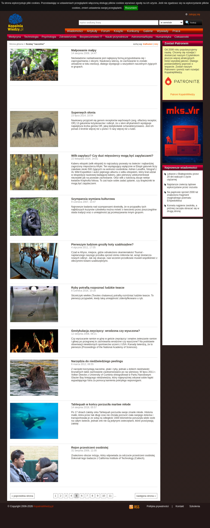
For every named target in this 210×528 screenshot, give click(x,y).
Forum (105, 31)
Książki (118, 31)
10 (103, 495)
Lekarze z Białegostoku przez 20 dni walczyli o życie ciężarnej (183, 176)
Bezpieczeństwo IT (91, 36)
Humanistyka (163, 36)
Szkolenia (194, 506)
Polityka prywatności (158, 506)
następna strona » (146, 496)
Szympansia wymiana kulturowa (93, 198)
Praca (176, 31)
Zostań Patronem (176, 43)
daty (156, 44)
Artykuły (92, 31)
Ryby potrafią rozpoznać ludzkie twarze (97, 287)
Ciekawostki (181, 36)
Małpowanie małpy (83, 50)
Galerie (148, 31)
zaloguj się (194, 14)
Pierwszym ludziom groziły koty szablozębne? (102, 244)
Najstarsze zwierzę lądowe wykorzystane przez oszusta (182, 186)
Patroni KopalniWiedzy (182, 94)
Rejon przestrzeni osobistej (89, 447)
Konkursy (133, 31)
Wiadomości (75, 31)
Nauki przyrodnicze (117, 36)
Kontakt (180, 506)
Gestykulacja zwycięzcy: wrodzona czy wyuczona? (105, 330)
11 (110, 495)
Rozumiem (131, 7)
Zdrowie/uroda (67, 36)
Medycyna (15, 36)
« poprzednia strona (22, 496)
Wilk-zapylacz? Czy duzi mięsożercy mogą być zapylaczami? (112, 155)
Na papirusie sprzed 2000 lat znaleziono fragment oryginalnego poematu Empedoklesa (182, 196)
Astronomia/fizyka (142, 36)
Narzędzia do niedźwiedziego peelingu (97, 361)
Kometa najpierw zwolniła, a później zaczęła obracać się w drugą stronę (183, 208)
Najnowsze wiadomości (181, 167)
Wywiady (162, 31)
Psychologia (49, 36)
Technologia (31, 36)
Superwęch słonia (83, 112)
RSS (136, 507)
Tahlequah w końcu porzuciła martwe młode (101, 404)
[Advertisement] (84, 97)
